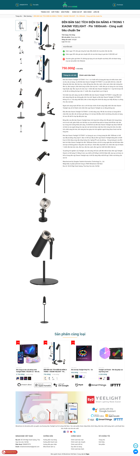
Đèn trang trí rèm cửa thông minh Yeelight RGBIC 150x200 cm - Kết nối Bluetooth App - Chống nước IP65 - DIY (28, 371)
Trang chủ (102, 440)
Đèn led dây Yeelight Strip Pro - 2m (82, 369)
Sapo (87, 454)
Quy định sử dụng (76, 446)
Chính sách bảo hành (87, 75)
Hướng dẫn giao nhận (50, 444)
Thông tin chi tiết (69, 75)
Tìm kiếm (34, 5)
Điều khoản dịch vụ (49, 446)
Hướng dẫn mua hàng (50, 440)
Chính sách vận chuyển (78, 442)
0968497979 (22, 5)
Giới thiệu (102, 442)
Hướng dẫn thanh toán (50, 442)
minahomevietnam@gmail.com (29, 446)
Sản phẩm (102, 444)
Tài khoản (118, 5)
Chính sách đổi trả (76, 444)
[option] (29, 361)
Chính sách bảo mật (77, 440)
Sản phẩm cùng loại (70, 334)
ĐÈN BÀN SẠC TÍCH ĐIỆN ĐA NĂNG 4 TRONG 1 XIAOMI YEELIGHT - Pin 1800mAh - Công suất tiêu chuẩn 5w (55, 371)
